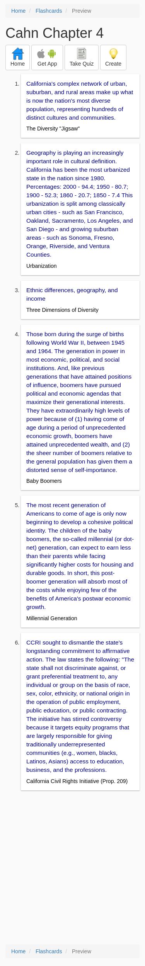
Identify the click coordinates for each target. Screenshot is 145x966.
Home (18, 11)
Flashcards (49, 11)
